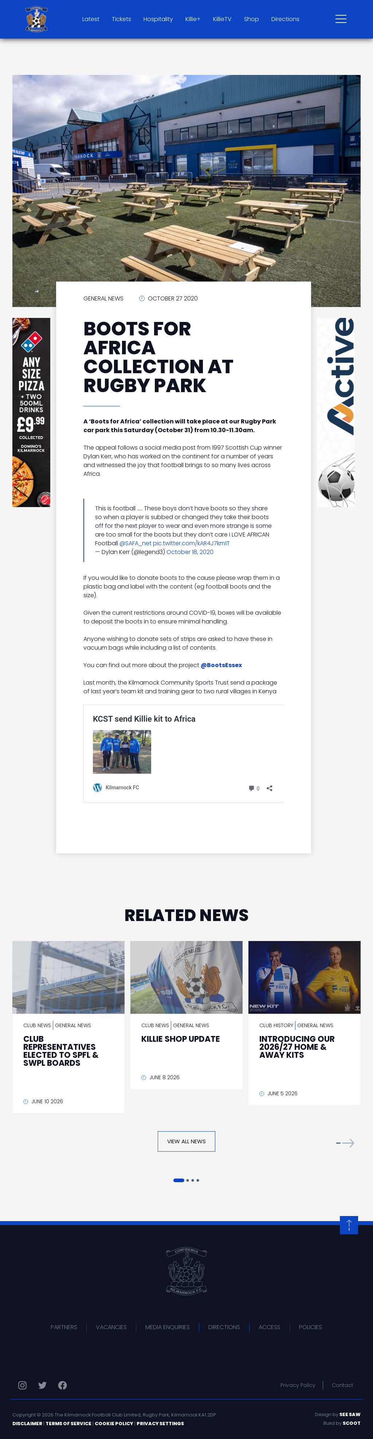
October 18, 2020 (189, 552)
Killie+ (193, 19)
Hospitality (158, 19)
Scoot (352, 1423)
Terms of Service (68, 1423)
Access (269, 1327)
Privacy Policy (297, 1385)
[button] (345, 1143)
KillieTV (222, 19)
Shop (251, 19)
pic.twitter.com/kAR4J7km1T (191, 543)
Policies (310, 1327)
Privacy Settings (160, 1423)
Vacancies (111, 1327)
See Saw (350, 1414)
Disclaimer (27, 1423)
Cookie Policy (114, 1423)
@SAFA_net (135, 543)
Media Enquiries (167, 1327)
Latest (90, 19)
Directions (285, 19)
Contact (342, 1385)
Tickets (121, 19)
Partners (64, 1327)
